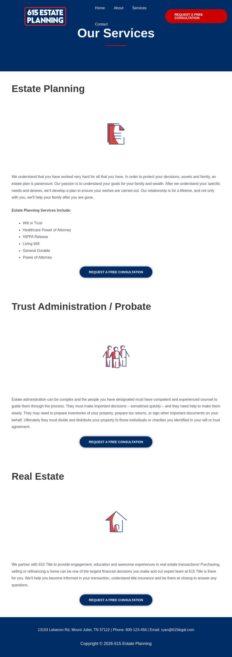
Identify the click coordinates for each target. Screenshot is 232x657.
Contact (100, 24)
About (116, 8)
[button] (116, 272)
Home (99, 8)
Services (136, 8)
